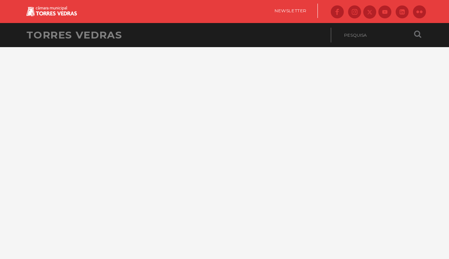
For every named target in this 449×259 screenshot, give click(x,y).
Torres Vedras (74, 35)
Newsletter (291, 10)
